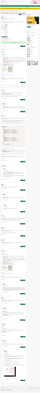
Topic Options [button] (23, 14)
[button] (20, 14)
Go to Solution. (14, 42)
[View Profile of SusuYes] (6, 206)
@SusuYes (5, 54)
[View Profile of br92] (3, 185)
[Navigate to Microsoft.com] (2, 4)
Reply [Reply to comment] (24, 82)
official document (6, 255)
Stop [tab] (33, 28)
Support (25, 4)
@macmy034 (4, 219)
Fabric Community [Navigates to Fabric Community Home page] (7, 4)
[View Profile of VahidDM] (6, 309)
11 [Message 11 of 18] (3, 223)
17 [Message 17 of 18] (3, 98)
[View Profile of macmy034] (5, 103)
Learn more (2, 2)
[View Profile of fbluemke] (5, 285)
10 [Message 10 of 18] (3, 235)
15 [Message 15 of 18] (3, 161)
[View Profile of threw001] (5, 166)
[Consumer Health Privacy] (8, 391)
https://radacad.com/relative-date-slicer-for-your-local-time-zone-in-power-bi (9, 330)
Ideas (15, 4)
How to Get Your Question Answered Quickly (31, 32)
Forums (10, 4)
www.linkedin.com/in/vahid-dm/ (8, 316)
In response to (4, 196)
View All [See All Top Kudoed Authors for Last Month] (28, 57)
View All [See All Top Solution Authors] (28, 45)
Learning (23, 4)
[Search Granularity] (22, 7)
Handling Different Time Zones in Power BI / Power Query (7, 74)
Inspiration (13, 4)
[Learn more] (29, 26)
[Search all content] (32, 7)
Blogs (20, 4)
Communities (18, 4)
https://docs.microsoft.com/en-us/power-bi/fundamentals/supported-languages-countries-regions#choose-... (13, 313)
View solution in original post (4, 79)
